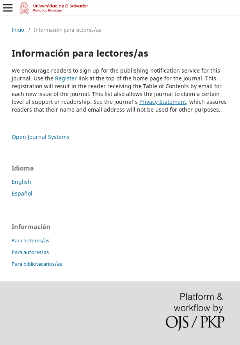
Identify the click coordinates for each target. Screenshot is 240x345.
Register (66, 78)
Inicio (18, 29)
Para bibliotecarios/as (37, 263)
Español (22, 193)
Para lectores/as (30, 240)
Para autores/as (30, 252)
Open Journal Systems (40, 136)
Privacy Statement (162, 101)
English (21, 181)
